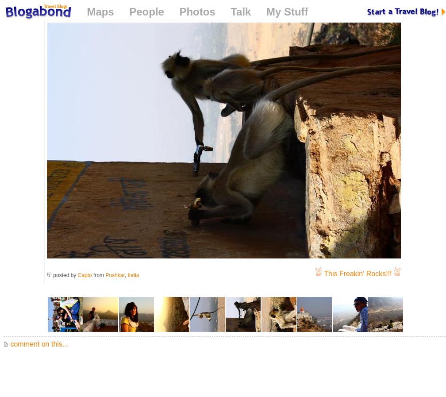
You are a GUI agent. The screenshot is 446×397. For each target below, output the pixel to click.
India (133, 275)
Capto (85, 275)
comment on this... (36, 344)
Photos (197, 12)
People (146, 12)
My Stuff (287, 12)
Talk (241, 12)
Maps (100, 12)
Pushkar (114, 275)
